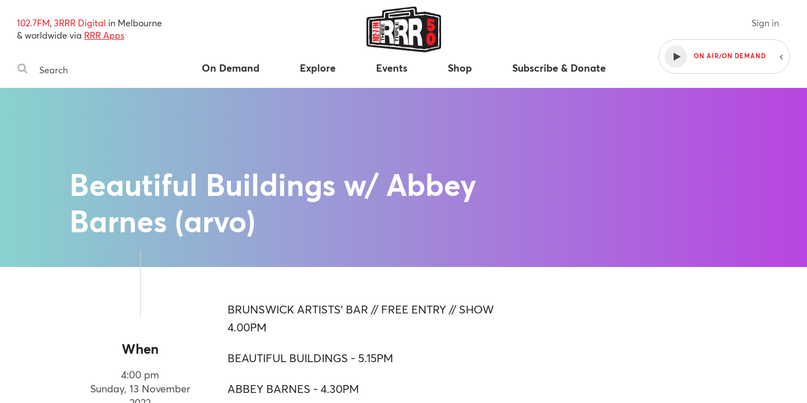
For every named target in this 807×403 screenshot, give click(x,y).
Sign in (765, 23)
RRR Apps (104, 35)
